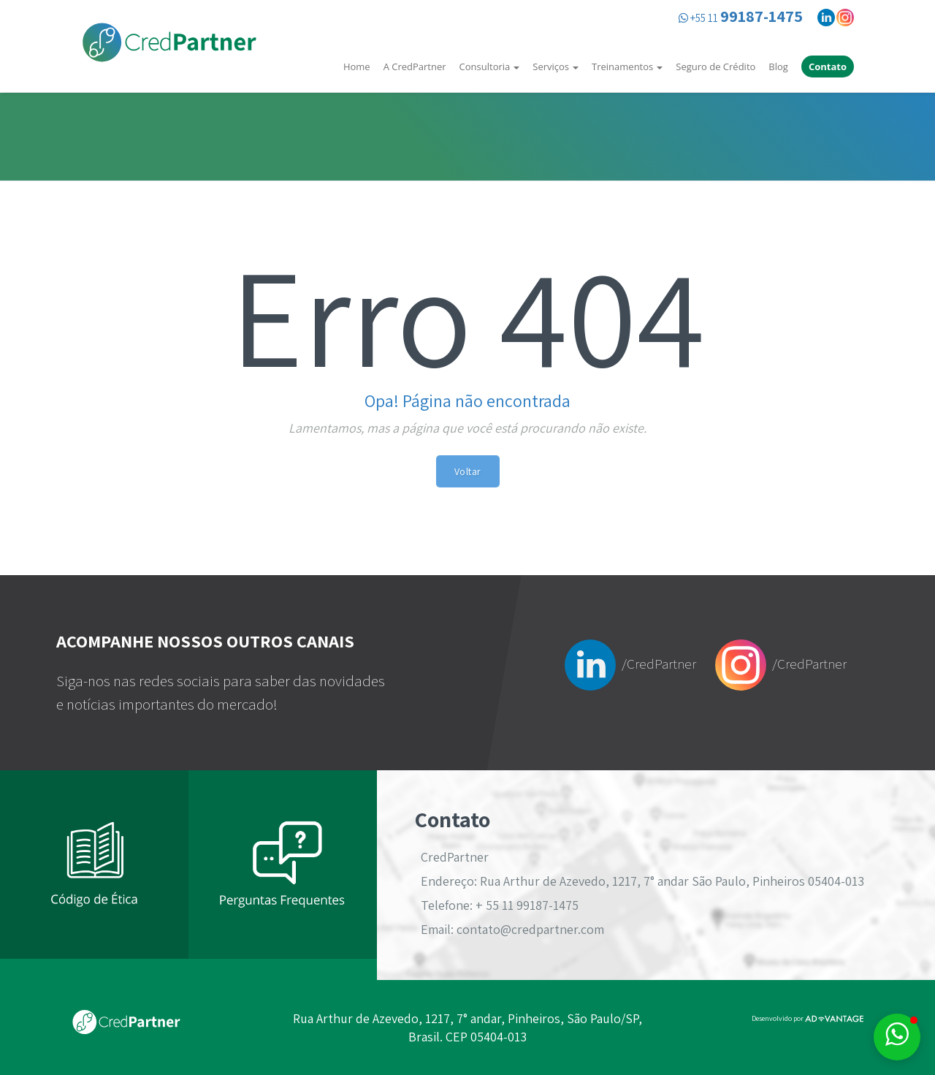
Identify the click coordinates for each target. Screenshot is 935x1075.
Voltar (467, 471)
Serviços (556, 66)
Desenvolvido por (807, 1019)
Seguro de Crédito (715, 66)
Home (356, 66)
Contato (828, 66)
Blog (778, 66)
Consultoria (489, 66)
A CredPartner (414, 66)
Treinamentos (627, 66)
